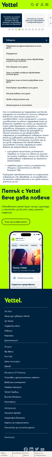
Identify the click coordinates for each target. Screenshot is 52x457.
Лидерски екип (12, 325)
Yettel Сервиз (11, 392)
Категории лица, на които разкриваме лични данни (24, 81)
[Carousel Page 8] (33, 29)
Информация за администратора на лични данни (23, 47)
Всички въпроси (12, 396)
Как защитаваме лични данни (18, 93)
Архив (7, 366)
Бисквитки (17, 453)
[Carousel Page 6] (26, 29)
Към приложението (16, 221)
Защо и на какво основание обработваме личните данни (23, 73)
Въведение (10, 40)
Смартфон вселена (14, 417)
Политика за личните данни (19, 427)
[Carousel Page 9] (36, 29)
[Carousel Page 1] (9, 29)
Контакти (10, 401)
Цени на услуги (12, 361)
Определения (11, 53)
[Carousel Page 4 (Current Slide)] (19, 29)
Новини (8, 330)
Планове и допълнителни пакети (21, 377)
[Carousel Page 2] (13, 29)
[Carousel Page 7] (29, 29)
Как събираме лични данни (17, 67)
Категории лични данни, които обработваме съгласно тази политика (25, 60)
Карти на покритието (16, 422)
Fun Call (8, 356)
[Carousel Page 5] (23, 29)
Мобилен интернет (15, 382)
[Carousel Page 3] (16, 29)
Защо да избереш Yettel (17, 316)
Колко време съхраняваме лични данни (22, 88)
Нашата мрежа (12, 412)
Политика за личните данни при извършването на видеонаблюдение (35, 20)
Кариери (9, 335)
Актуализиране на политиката (19, 105)
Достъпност (11, 340)
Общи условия (4, 454)
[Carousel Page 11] (43, 29)
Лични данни (26, 454)
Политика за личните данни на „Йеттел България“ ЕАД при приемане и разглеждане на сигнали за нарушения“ (11, 20)
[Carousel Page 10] (39, 29)
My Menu (8, 351)
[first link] (13, 300)
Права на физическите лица (17, 99)
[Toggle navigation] (45, 4)
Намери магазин (12, 387)
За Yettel (8, 321)
